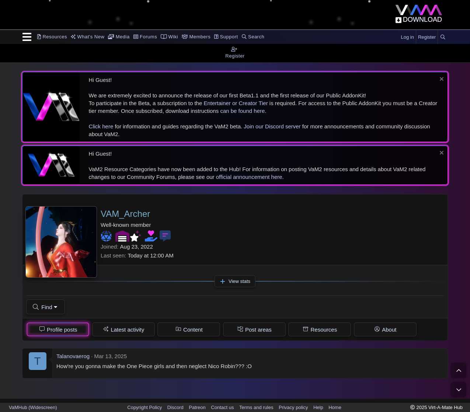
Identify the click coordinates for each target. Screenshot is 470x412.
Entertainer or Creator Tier (235, 103)
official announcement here (249, 177)
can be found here (242, 111)
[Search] (443, 37)
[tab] (58, 329)
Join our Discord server (272, 126)
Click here (101, 126)
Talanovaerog (73, 356)
